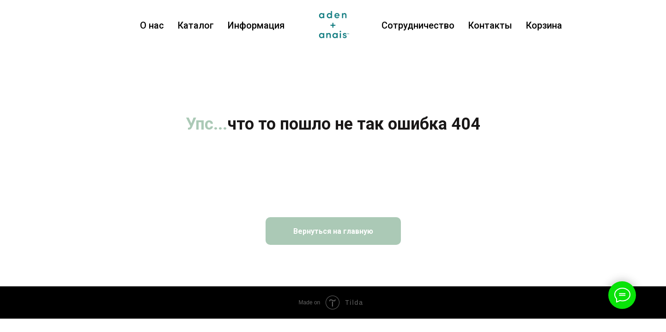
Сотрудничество (417, 25)
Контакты (490, 25)
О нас (152, 25)
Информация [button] (256, 25)
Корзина (544, 25)
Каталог (196, 25)
